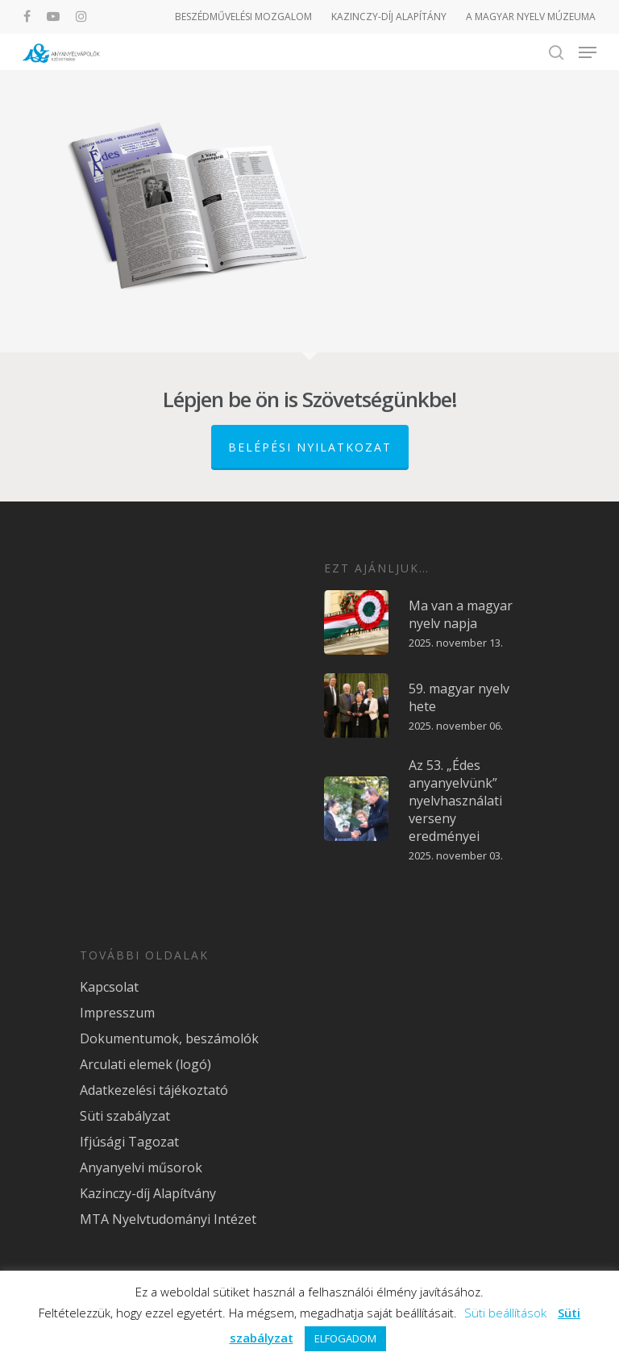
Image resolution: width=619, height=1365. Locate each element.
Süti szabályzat (125, 1116)
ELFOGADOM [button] (345, 1338)
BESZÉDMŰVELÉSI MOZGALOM (243, 16)
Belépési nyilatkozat (310, 447)
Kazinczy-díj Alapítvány (148, 1193)
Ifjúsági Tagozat (129, 1142)
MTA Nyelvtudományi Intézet (168, 1219)
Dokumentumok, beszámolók (169, 1038)
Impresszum (117, 1013)
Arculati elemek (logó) (145, 1064)
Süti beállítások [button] (505, 1313)
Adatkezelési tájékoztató (154, 1090)
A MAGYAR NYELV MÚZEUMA (531, 16)
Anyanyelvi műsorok (141, 1167)
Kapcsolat (109, 987)
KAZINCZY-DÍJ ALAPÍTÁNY (389, 16)
